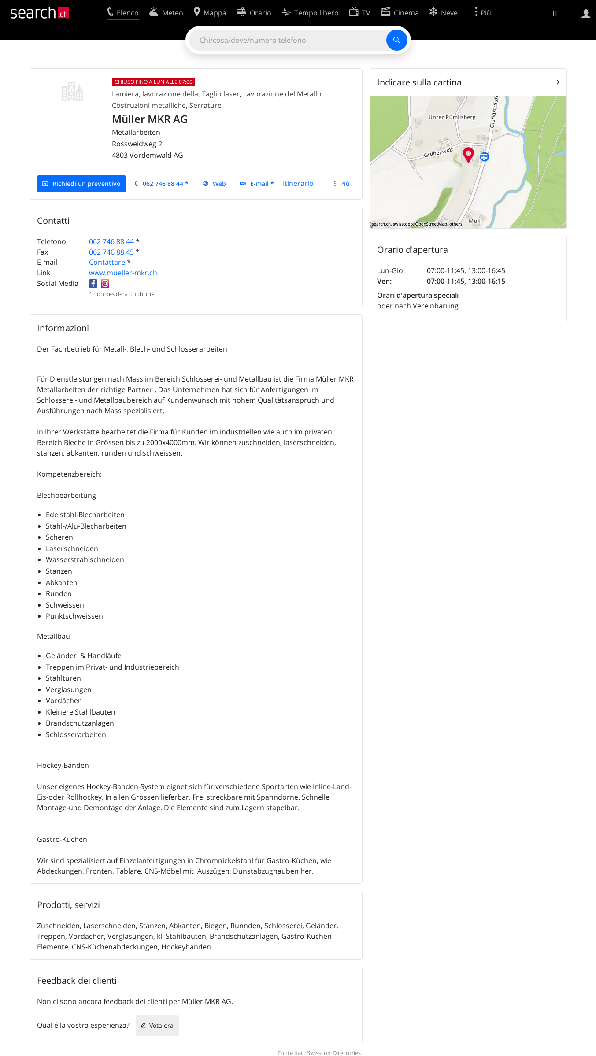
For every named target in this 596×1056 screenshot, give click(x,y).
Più (345, 183)
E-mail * (262, 183)
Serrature (205, 105)
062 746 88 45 (111, 252)
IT (555, 13)
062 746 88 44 (111, 241)
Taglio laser (221, 94)
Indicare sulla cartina (419, 82)
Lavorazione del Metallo (282, 94)
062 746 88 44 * (166, 183)
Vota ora (161, 1025)
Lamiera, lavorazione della (155, 94)
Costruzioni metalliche (149, 105)
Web (219, 183)
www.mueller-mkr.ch (123, 273)
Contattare (107, 262)
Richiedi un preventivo (86, 183)
